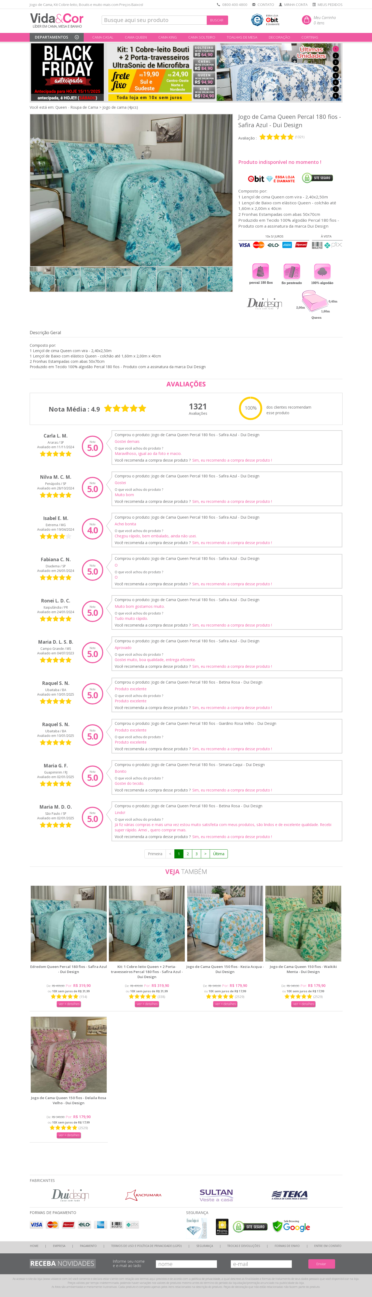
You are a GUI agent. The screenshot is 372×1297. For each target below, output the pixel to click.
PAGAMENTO (88, 1246)
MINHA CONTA (296, 4)
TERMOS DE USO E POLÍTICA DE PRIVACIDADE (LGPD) (146, 1246)
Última (218, 853)
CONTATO (266, 4)
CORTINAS (309, 37)
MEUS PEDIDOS (330, 4)
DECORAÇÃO (279, 37)
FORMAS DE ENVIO (287, 1246)
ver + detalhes (69, 1004)
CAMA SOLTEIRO (201, 37)
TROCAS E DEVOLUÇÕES (243, 1246)
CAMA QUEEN (136, 37)
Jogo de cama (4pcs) (120, 107)
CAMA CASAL (102, 37)
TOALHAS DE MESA (242, 37)
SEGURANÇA (204, 1246)
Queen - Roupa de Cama (76, 107)
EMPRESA (59, 1246)
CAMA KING (167, 37)
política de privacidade (205, 1279)
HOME (34, 1246)
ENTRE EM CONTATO (328, 1246)
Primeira (155, 853)
